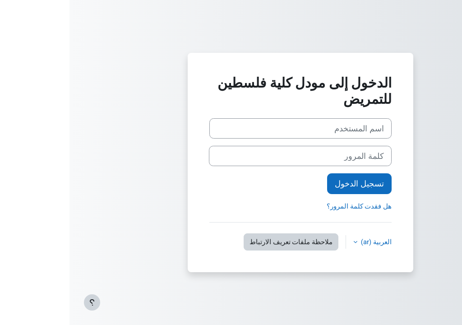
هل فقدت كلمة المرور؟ (289, 206)
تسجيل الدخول (289, 183)
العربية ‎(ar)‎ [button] (306, 242)
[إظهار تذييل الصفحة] (22, 302)
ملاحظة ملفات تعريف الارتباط (221, 242)
